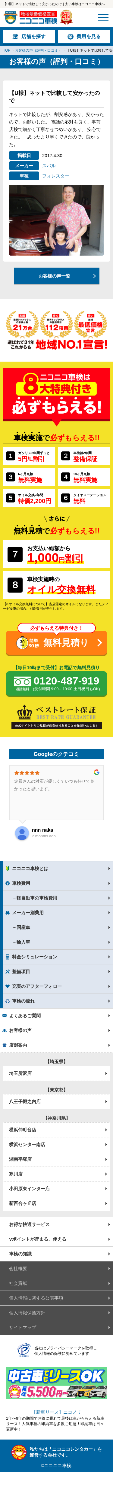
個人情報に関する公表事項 (36, 1297)
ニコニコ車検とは (30, 868)
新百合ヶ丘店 (22, 1203)
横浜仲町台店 (22, 1129)
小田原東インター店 (29, 1188)
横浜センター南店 (27, 1144)
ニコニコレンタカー (72, 1449)
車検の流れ (23, 1000)
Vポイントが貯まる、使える (37, 1239)
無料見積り (66, 643)
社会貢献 (18, 1283)
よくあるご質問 (25, 1015)
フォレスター (55, 175)
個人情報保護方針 (27, 1312)
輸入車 (23, 942)
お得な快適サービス (29, 1224)
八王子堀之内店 (25, 1101)
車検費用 (21, 883)
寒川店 (16, 1173)
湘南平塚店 (20, 1159)
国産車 (23, 927)
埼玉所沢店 (20, 1073)
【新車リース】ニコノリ (56, 1412)
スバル (49, 165)
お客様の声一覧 (54, 275)
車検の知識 (20, 1253)
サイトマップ (22, 1327)
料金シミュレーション (34, 956)
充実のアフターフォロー (37, 986)
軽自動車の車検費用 (37, 897)
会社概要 (18, 1268)
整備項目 (21, 971)
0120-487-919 (66, 684)
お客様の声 (20, 1030)
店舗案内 (18, 1045)
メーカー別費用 (28, 912)
